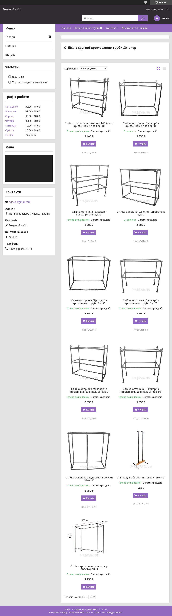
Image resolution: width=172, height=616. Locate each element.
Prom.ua (103, 609)
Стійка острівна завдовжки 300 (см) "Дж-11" (89, 479)
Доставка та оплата (135, 28)
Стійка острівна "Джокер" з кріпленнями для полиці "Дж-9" (89, 390)
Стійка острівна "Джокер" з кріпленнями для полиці (141, 124)
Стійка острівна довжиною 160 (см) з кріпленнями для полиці (89, 124)
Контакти (111, 28)
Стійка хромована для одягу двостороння (89, 567)
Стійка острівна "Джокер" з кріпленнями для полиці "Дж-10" (141, 390)
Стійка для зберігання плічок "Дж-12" (141, 477)
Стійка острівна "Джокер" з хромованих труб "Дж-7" (89, 301)
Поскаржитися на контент (81, 612)
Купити (90, 143)
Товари (10, 37)
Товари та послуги (86, 28)
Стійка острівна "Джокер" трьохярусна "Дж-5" (89, 213)
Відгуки (10, 54)
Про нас (10, 45)
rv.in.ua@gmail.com (20, 202)
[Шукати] (143, 18)
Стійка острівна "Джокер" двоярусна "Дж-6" (141, 213)
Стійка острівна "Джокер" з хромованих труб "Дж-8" (141, 301)
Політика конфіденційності (109, 612)
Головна (66, 28)
